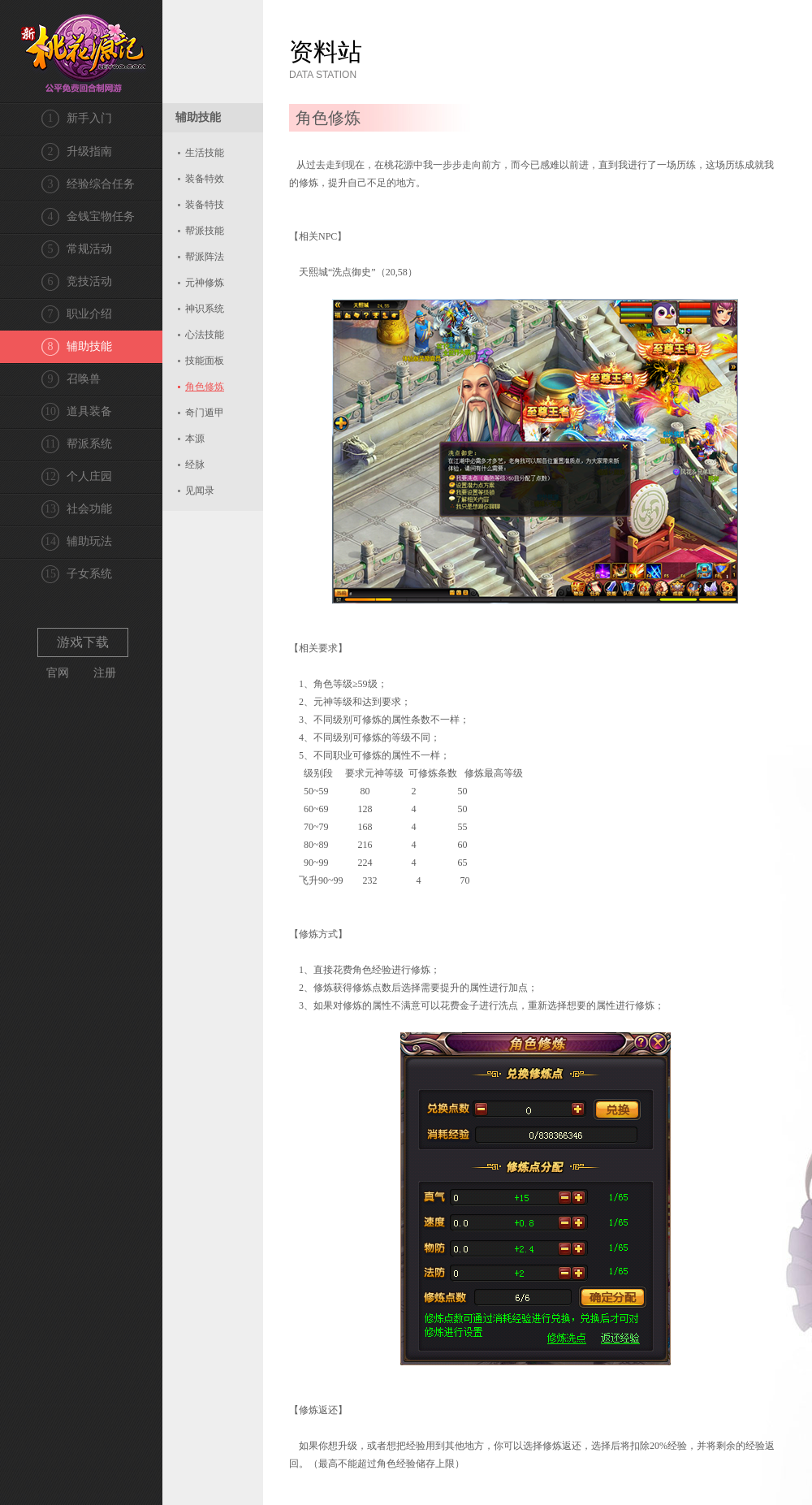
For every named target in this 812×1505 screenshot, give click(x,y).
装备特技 (204, 204)
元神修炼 (204, 282)
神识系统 (204, 308)
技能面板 (204, 360)
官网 (57, 673)
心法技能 (204, 334)
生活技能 (204, 152)
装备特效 (204, 178)
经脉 (195, 464)
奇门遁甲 (204, 412)
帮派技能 (204, 230)
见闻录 (199, 490)
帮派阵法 (204, 256)
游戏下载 (83, 642)
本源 (195, 438)
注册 (104, 673)
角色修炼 (204, 386)
